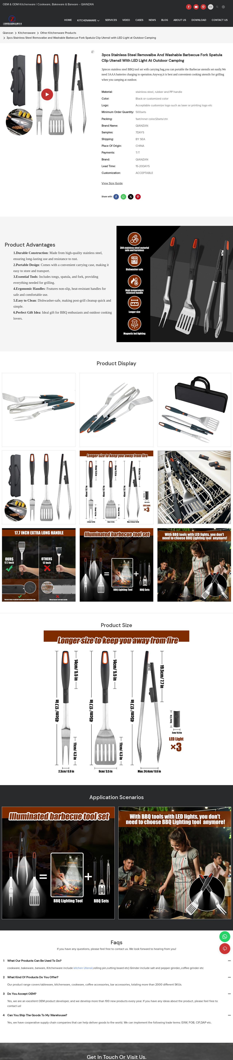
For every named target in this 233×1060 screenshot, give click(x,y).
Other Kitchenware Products (58, 32)
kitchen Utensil (83, 968)
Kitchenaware (26, 32)
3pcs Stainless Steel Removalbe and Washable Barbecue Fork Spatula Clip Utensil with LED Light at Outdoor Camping (81, 37)
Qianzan (8, 32)
